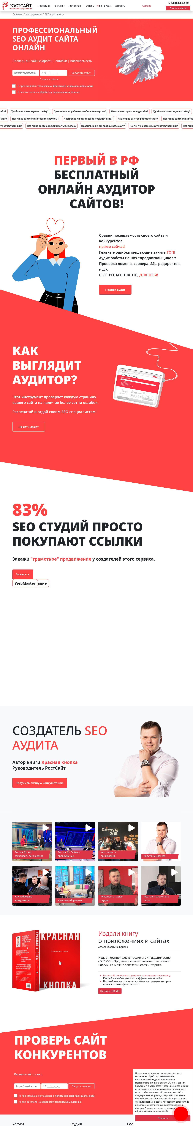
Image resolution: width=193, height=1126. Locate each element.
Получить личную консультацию (40, 783)
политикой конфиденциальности (73, 86)
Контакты (119, 5)
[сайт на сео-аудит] (25, 73)
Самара (146, 5)
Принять (163, 1118)
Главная (17, 14)
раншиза (103, 5)
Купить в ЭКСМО (110, 991)
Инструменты (34, 14)
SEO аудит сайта (54, 14)
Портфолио (74, 5)
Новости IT (44, 5)
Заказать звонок (178, 8)
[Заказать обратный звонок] (181, 1110)
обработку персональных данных (60, 92)
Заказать (22, 574)
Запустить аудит (81, 73)
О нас (89, 5)
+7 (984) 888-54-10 (178, 3)
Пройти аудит (115, 290)
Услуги (59, 5)
